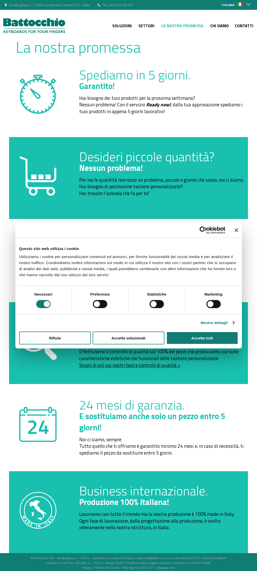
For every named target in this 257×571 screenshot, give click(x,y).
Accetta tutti (202, 338)
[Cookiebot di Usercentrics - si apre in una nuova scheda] (203, 230)
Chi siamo (219, 26)
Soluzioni (122, 26)
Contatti (244, 26)
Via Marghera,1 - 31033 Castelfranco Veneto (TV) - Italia (49, 5)
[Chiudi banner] (236, 230)
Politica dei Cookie (107, 567)
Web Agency (130, 567)
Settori (146, 26)
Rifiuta (55, 338)
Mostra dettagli (214, 323)
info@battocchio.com (157, 558)
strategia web (166, 567)
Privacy (87, 567)
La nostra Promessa (182, 26)
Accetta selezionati (128, 338)
